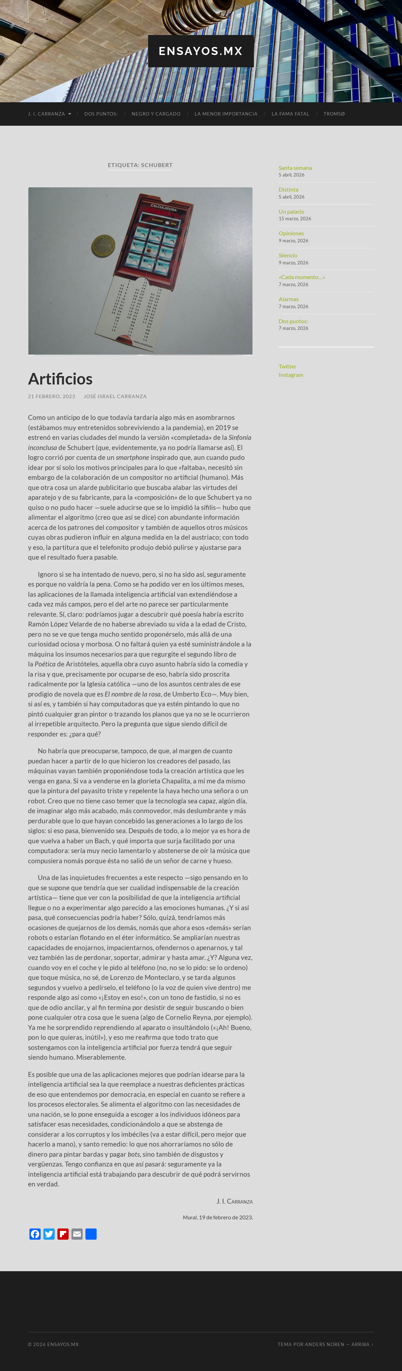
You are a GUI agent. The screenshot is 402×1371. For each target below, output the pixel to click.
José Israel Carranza (115, 396)
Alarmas (289, 299)
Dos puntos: (101, 114)
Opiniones (291, 233)
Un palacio (291, 211)
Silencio (288, 255)
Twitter (287, 366)
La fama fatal (291, 114)
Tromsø (334, 114)
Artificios (60, 378)
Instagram (291, 374)
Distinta (288, 189)
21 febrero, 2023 (51, 396)
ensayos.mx (201, 50)
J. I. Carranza (46, 114)
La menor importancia (226, 114)
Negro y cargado (156, 114)
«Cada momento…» (302, 276)
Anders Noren (325, 1344)
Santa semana (295, 167)
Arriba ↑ (363, 1344)
